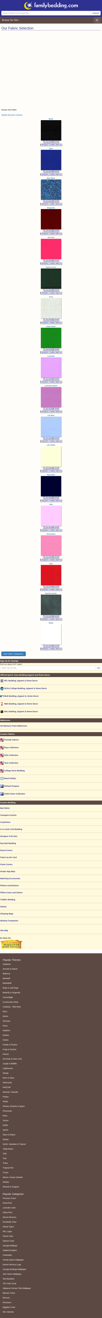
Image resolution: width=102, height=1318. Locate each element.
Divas (5, 1026)
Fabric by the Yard (8, 857)
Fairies (5, 1040)
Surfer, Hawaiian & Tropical (14, 1144)
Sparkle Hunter (51, 593)
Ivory (51, 297)
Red (51, 564)
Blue (51, 149)
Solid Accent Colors (12, 115)
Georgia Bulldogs (10, 1246)
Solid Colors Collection (12, 794)
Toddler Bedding (7, 900)
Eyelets (6, 1035)
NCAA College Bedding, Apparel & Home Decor (23, 688)
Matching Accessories (10, 878)
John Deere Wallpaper (12, 1274)
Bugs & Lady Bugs (10, 988)
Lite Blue (51, 415)
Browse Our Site (10, 20)
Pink (51, 504)
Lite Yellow (51, 445)
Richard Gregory (9, 786)
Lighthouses (8, 1068)
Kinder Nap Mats (7, 871)
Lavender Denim (51, 386)
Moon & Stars (8, 1078)
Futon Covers (6, 864)
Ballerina (6, 974)
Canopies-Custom (8, 815)
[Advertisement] (51, 51)
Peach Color (8, 1236)
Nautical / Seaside (10, 1092)
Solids (5, 1125)
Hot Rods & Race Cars (12, 1059)
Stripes (6, 1139)
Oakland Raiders (10, 1250)
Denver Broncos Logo (12, 1264)
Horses (6, 1054)
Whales (6, 1182)
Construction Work (10, 1002)
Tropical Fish (8, 1168)
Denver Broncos (9, 1217)
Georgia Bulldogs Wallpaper (14, 1269)
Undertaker (7, 1255)
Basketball (7, 983)
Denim (5, 1016)
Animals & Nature (10, 969)
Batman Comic (9, 1293)
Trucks (5, 1172)
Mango (6, 1073)
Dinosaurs (7, 1302)
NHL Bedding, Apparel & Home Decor (19, 711)
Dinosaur (6, 1021)
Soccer (6, 1120)
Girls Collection (9, 755)
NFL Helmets (8, 1312)
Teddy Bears (8, 1149)
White (51, 623)
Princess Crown (9, 1198)
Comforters (5, 822)
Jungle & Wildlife (10, 1064)
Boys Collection (9, 747)
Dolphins (6, 1030)
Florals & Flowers (10, 1045)
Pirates (6, 1097)
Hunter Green (51, 267)
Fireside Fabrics (9, 740)
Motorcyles (7, 1082)
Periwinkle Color (9, 1222)
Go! (98, 668)
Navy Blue (51, 475)
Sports (5, 1130)
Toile (5, 1154)
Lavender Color (9, 1208)
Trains (5, 1163)
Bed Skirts (5, 808)
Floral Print (7, 1203)
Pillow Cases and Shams (11, 892)
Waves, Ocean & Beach (13, 1177)
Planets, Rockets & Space (14, 1106)
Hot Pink (51, 237)
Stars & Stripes (9, 1135)
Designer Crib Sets (8, 836)
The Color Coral (9, 1283)
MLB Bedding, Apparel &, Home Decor (19, 696)
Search (95, 13)
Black (51, 119)
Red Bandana (8, 1279)
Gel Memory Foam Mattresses (13, 726)
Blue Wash (51, 178)
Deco (5, 1011)
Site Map (4, 930)
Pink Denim (51, 534)
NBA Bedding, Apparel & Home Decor (19, 704)
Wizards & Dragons (11, 1187)
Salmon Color (8, 1241)
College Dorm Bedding (12, 771)
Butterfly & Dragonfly (11, 992)
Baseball (6, 978)
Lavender (51, 356)
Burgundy (51, 208)
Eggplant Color (9, 1307)
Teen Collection (9, 763)
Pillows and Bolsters (9, 885)
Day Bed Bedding (8, 843)
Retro (5, 1116)
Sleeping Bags (6, 914)
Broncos (6, 1298)
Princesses (7, 1111)
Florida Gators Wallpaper (13, 1260)
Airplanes (7, 964)
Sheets (3, 907)
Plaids (5, 1101)
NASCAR (7, 1087)
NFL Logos (7, 1231)
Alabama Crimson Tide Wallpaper (17, 1288)
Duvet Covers (6, 850)
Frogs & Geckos (9, 1049)
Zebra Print (7, 1212)
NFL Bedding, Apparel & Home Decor (19, 681)
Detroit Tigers (8, 1227)
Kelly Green (51, 326)
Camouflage (8, 997)
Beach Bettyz (8, 778)
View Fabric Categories (13, 654)
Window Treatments (9, 921)
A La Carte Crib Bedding (11, 829)
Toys (5, 1158)
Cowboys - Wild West (12, 1007)
